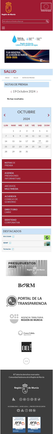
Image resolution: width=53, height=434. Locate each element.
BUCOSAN (9, 236)
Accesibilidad (13, 406)
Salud (16, 77)
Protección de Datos (37, 406)
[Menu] (3, 28)
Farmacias (9, 249)
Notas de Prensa (28, 77)
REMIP (7, 243)
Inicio (7, 77)
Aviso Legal (24, 406)
